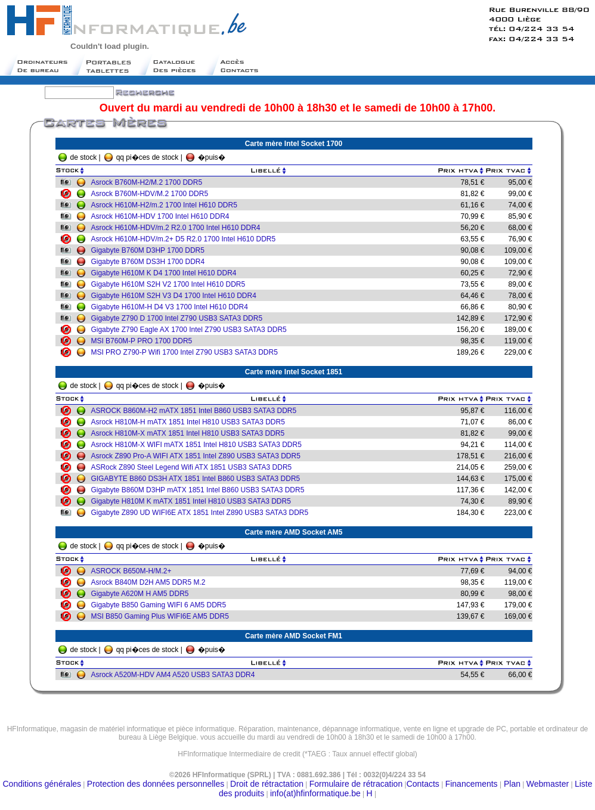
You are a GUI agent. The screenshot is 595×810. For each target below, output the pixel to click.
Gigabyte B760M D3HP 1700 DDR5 (150, 250)
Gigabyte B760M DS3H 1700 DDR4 (150, 261)
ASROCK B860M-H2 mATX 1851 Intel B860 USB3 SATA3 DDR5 (196, 410)
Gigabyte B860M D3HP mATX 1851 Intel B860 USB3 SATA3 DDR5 (200, 490)
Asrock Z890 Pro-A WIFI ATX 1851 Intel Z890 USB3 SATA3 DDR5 (198, 456)
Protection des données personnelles (155, 784)
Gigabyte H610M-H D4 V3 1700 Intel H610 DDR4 (172, 307)
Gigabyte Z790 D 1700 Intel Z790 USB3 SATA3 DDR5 (179, 318)
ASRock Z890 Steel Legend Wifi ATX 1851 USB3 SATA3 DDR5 (194, 467)
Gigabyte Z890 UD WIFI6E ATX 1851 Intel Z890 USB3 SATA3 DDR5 (202, 512)
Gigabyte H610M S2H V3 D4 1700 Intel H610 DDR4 (176, 295)
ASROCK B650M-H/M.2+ (134, 571)
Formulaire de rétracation (355, 784)
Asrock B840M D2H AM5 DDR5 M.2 (151, 582)
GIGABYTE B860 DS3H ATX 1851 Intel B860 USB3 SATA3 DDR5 (198, 478)
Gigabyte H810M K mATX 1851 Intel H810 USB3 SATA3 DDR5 (194, 501)
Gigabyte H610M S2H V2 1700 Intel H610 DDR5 (171, 284)
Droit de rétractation (266, 784)
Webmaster (547, 784)
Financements (471, 784)
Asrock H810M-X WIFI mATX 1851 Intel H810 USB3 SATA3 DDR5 (199, 444)
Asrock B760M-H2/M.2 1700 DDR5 (149, 182)
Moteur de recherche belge (297, 758)
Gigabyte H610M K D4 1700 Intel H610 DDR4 (166, 273)
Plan (510, 784)
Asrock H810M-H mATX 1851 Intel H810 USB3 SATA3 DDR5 (190, 422)
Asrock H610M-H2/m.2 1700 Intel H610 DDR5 (167, 205)
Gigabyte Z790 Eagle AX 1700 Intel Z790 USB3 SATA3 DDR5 (191, 329)
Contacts (423, 784)
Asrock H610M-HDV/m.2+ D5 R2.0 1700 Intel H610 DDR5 (186, 239)
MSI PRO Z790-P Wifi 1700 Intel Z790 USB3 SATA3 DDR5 (187, 352)
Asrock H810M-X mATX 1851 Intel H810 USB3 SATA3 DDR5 (190, 433)
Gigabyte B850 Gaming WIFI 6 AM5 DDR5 (161, 605)
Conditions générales (42, 784)
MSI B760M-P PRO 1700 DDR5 (144, 341)
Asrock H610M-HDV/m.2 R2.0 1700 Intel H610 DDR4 (178, 228)
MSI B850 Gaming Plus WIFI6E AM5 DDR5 (162, 616)
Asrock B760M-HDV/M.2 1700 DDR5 (152, 194)
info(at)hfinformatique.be (315, 793)
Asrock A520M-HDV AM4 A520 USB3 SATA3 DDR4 (176, 675)
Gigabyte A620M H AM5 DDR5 (142, 593)
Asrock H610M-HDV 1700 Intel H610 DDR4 (163, 216)
